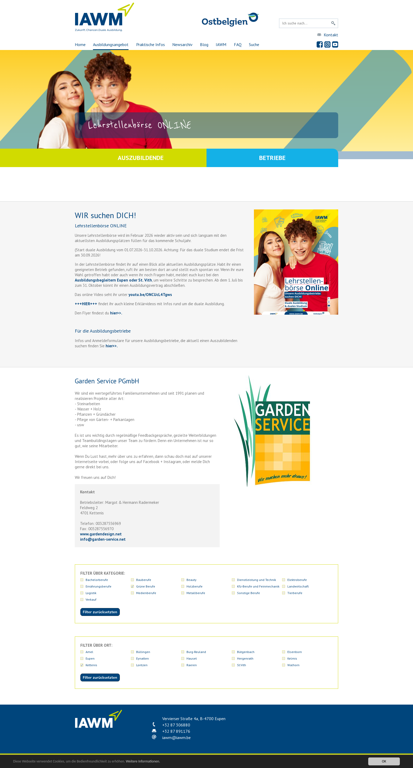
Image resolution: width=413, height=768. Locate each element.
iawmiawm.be (176, 737)
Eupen (90, 658)
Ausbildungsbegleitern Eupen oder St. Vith (113, 280)
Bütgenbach (245, 652)
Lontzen (142, 665)
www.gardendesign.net (101, 533)
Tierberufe (294, 593)
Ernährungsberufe (98, 586)
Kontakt (331, 34)
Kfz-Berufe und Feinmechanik (258, 586)
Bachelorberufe (97, 580)
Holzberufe (194, 586)
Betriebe (272, 158)
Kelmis (292, 658)
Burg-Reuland (196, 652)
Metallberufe (195, 593)
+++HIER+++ (86, 303)
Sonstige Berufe (248, 593)
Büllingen (143, 652)
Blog (204, 44)
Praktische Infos (150, 44)
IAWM (221, 44)
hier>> (115, 312)
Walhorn (293, 665)
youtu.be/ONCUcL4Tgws (150, 294)
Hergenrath (245, 658)
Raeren (191, 665)
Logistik (91, 593)
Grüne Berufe (145, 586)
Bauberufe (143, 580)
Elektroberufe (297, 580)
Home (80, 44)
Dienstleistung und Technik (256, 580)
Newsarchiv (182, 44)
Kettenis (91, 665)
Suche (254, 44)
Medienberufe (146, 593)
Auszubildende (141, 158)
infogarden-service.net (103, 539)
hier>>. (111, 345)
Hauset (191, 658)
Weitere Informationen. (143, 761)
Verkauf (91, 599)
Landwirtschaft (298, 586)
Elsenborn (294, 652)
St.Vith (241, 665)
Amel (89, 652)
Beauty (191, 580)
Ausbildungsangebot (111, 44)
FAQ (238, 44)
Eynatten (142, 658)
